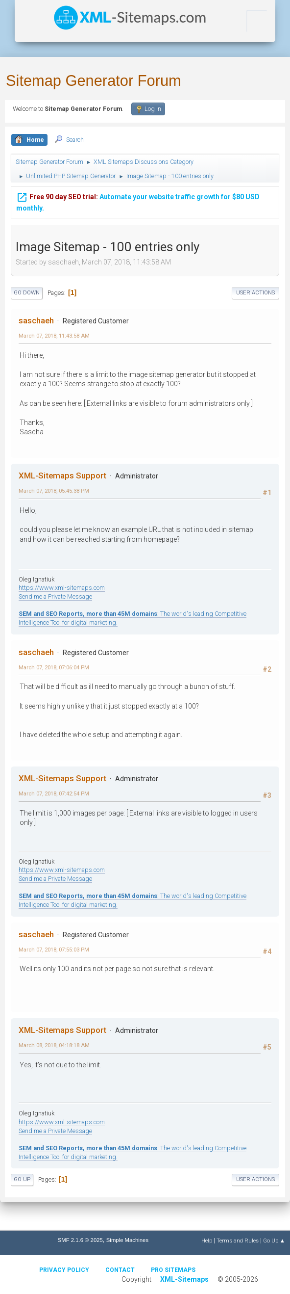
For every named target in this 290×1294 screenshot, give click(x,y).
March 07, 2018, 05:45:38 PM (54, 490)
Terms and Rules (238, 1240)
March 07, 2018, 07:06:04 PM (54, 667)
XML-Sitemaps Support (62, 475)
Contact (120, 1270)
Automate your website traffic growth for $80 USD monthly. (138, 201)
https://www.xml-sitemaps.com (62, 587)
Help (206, 1240)
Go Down (27, 293)
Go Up (22, 1179)
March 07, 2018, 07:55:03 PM (54, 949)
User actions (255, 293)
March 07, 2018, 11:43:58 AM (54, 335)
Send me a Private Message (55, 596)
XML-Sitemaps (184, 1279)
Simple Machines (127, 1240)
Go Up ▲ (274, 1240)
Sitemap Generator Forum (93, 80)
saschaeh (36, 320)
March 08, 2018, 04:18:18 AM (54, 1045)
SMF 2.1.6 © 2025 (80, 1240)
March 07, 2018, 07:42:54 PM (54, 793)
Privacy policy (64, 1270)
